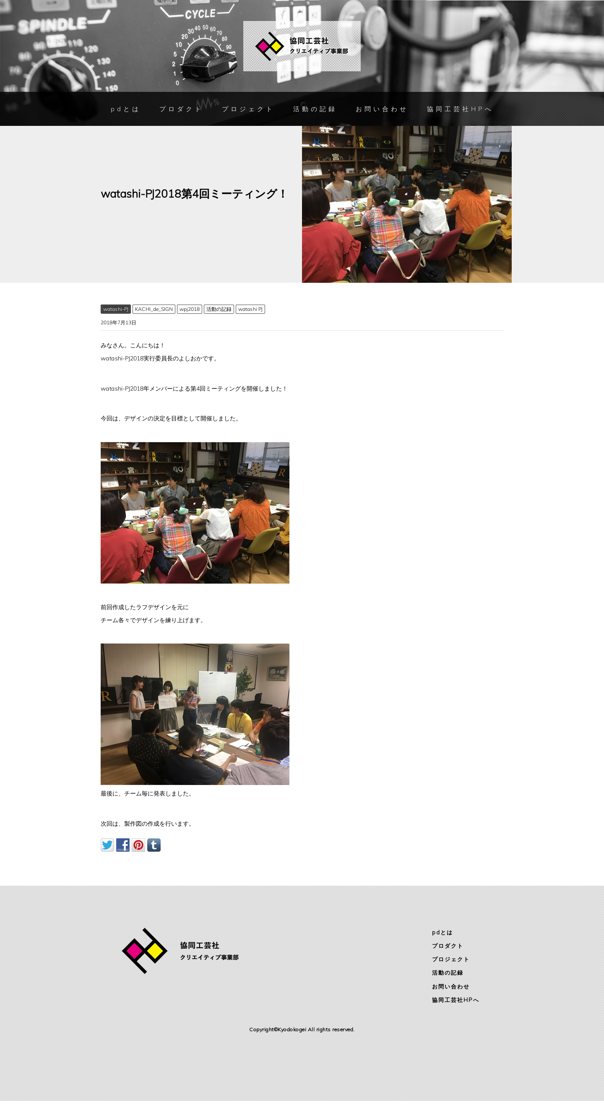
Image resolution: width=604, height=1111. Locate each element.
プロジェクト (247, 109)
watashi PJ (250, 309)
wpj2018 (190, 309)
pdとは (125, 109)
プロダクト (181, 109)
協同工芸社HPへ (460, 109)
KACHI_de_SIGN (154, 309)
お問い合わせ (381, 109)
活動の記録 (315, 109)
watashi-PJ (115, 309)
